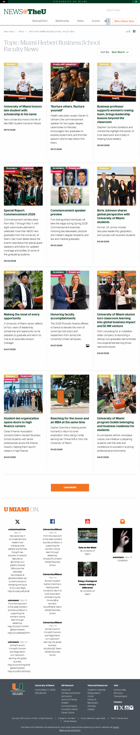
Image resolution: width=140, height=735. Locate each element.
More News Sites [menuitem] (124, 21)
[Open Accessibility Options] (4, 1)
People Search (94, 693)
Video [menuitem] (80, 21)
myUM (91, 696)
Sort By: (115, 52)
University (58, 67)
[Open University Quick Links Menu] (136, 1)
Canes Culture (67, 713)
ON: (21, 510)
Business (10, 64)
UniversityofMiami (52, 529)
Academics (11, 168)
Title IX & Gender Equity (119, 718)
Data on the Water (88, 548)
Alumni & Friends (69, 700)
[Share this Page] (132, 33)
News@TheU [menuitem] (39, 21)
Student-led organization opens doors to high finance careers (21, 422)
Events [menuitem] (96, 21)
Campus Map (120, 690)
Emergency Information (66, 718)
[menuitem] (108, 21)
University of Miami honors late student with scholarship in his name (23, 110)
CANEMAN (122, 561)
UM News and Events (70, 693)
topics (21, 32)
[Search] (133, 10)
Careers (91, 709)
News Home (9, 32)
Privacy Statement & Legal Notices (93, 718)
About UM (66, 690)
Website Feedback (70, 721)
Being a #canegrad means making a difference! (87, 584)
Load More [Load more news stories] (70, 487)
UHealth (65, 703)
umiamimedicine (17, 529)
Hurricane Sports (69, 706)
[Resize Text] (128, 31)
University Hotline (69, 709)
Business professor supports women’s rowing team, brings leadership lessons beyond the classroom (115, 114)
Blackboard (93, 703)
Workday (92, 706)
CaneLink (92, 700)
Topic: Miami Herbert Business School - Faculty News (51, 32)
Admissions (66, 696)
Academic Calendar (97, 690)
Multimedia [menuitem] (62, 21)
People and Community (64, 64)
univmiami (13, 600)
